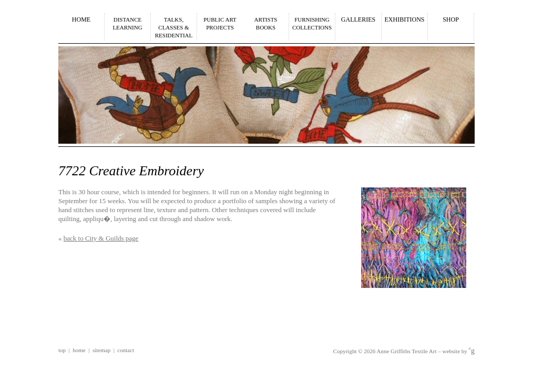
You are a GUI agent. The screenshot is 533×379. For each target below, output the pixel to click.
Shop (451, 19)
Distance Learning (127, 23)
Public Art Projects (220, 23)
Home (81, 19)
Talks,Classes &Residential (174, 27)
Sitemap (101, 350)
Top (62, 350)
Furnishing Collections (312, 23)
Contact (125, 350)
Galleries (358, 19)
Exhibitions (405, 19)
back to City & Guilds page (101, 238)
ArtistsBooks (266, 23)
